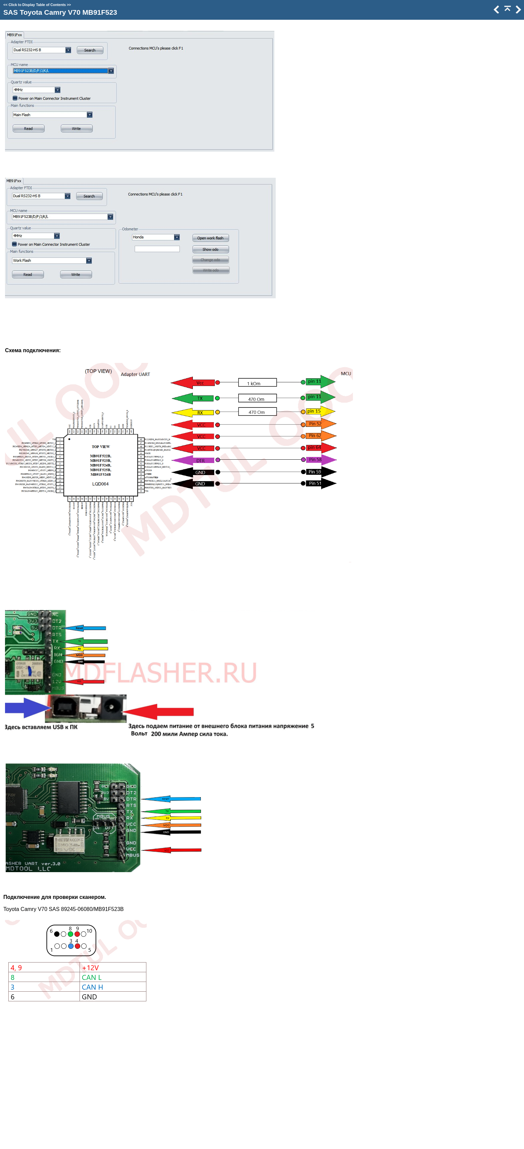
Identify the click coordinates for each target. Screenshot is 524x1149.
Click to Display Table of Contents (37, 5)
